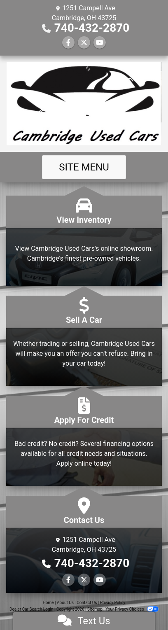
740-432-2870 (92, 28)
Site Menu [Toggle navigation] (84, 167)
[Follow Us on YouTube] (99, 42)
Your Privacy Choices (132, 609)
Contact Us (87, 602)
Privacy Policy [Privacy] (113, 602)
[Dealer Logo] (84, 103)
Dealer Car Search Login (31, 609)
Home (48, 602)
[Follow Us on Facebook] (68, 42)
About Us (65, 602)
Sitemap (95, 609)
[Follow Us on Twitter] (84, 42)
